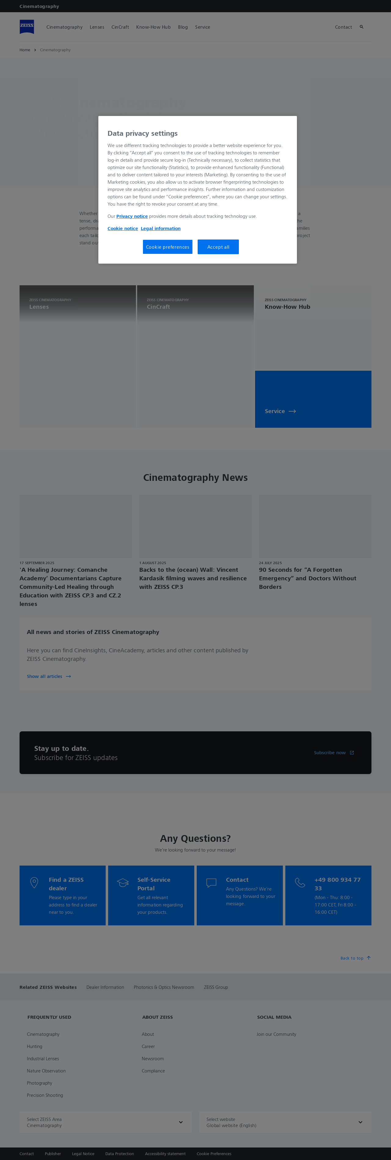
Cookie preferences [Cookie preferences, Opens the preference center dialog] (167, 246)
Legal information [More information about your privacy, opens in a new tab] (161, 228)
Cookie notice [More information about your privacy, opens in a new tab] (123, 228)
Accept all (218, 246)
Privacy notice (132, 216)
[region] (197, 190)
